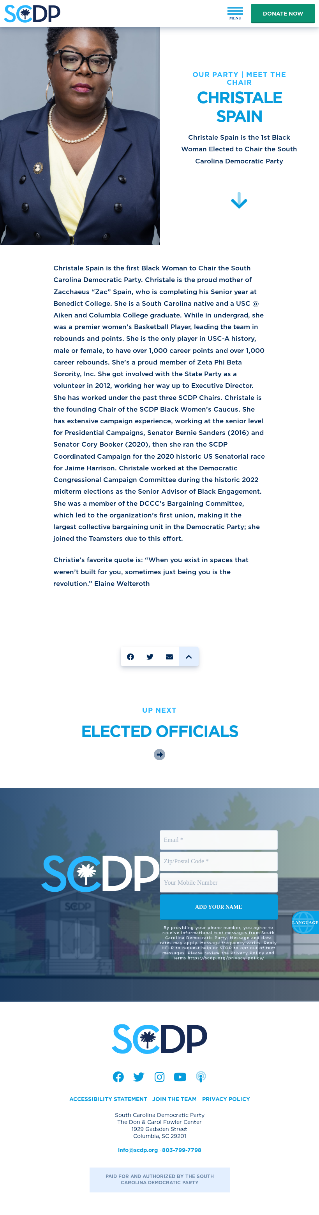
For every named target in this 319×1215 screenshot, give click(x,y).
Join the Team (174, 1099)
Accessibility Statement (108, 1099)
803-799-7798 (181, 1150)
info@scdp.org (138, 1150)
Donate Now (283, 14)
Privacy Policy (226, 1099)
